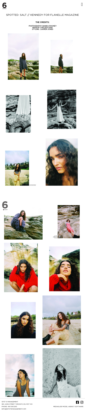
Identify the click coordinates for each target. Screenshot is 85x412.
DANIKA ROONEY (49, 26)
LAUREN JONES (46, 29)
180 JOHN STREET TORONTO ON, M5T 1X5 (17, 404)
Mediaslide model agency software (68, 406)
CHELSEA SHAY (46, 28)
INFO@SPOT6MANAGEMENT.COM (14, 409)
